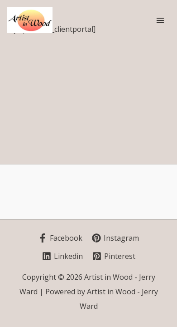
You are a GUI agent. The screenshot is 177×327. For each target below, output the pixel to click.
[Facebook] (60, 238)
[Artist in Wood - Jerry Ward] (30, 20)
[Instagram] (115, 238)
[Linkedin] (62, 256)
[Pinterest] (114, 256)
